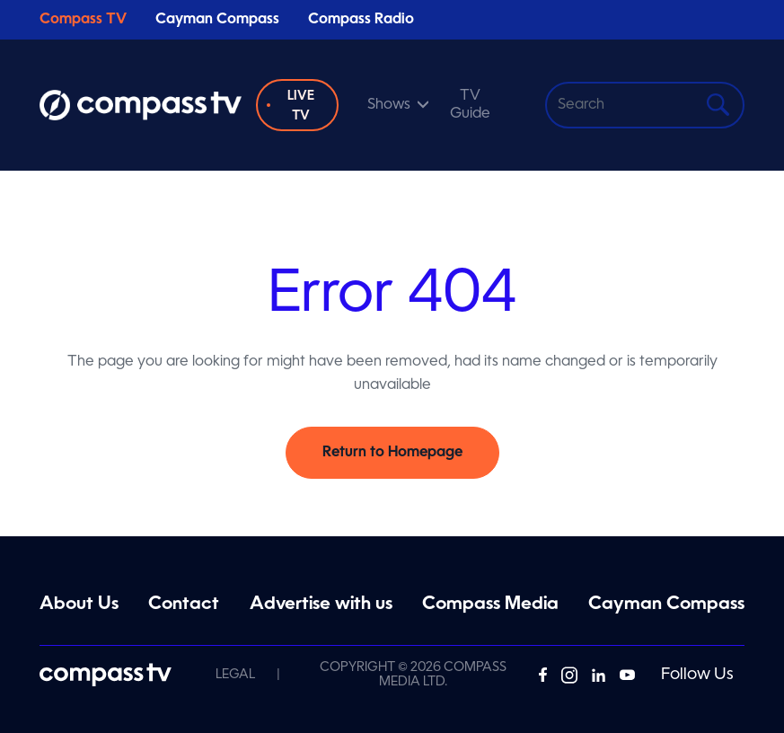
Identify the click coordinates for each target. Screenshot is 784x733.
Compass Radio (361, 20)
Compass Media (490, 605)
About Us (79, 605)
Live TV (300, 106)
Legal (235, 674)
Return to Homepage (392, 453)
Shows (388, 105)
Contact (183, 605)
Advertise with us (321, 605)
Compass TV (83, 20)
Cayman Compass (217, 20)
